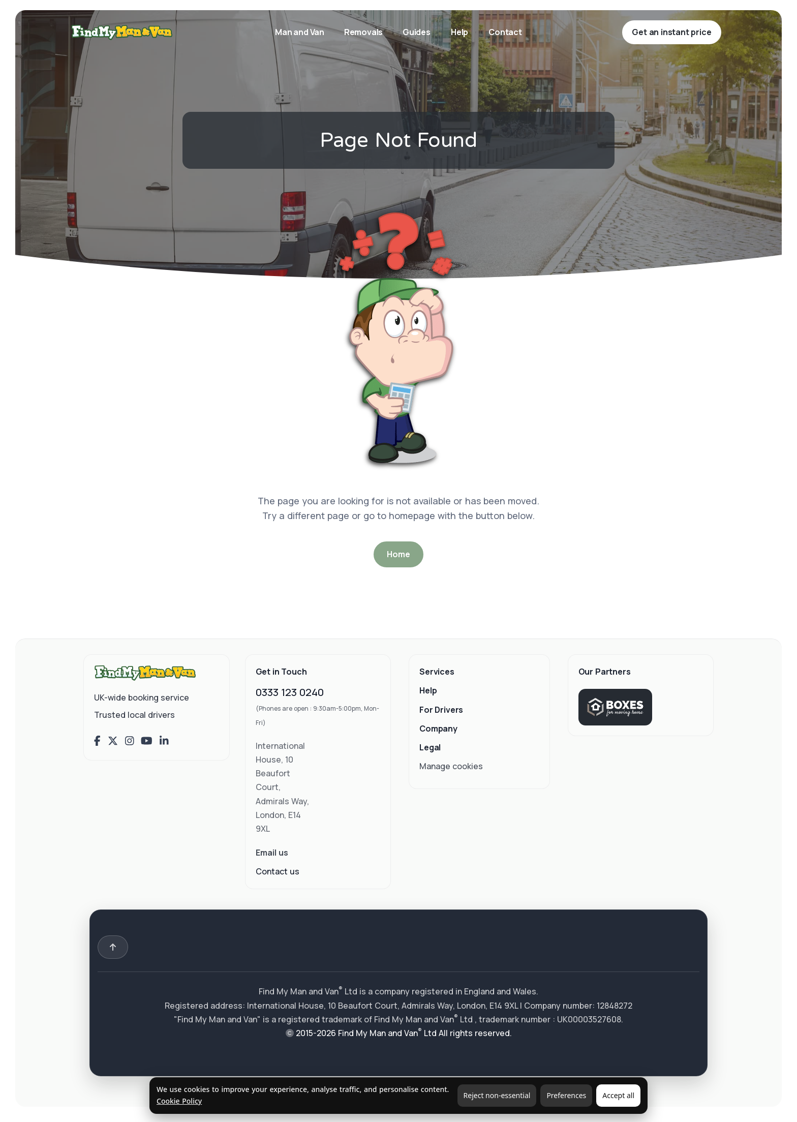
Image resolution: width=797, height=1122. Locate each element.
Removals (364, 32)
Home (398, 554)
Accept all (618, 1095)
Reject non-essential (497, 1095)
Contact (505, 32)
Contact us (277, 871)
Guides (417, 32)
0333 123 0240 (290, 692)
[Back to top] (113, 947)
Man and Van (300, 32)
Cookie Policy (179, 1101)
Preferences (566, 1095)
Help (459, 32)
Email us (272, 852)
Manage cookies (451, 766)
